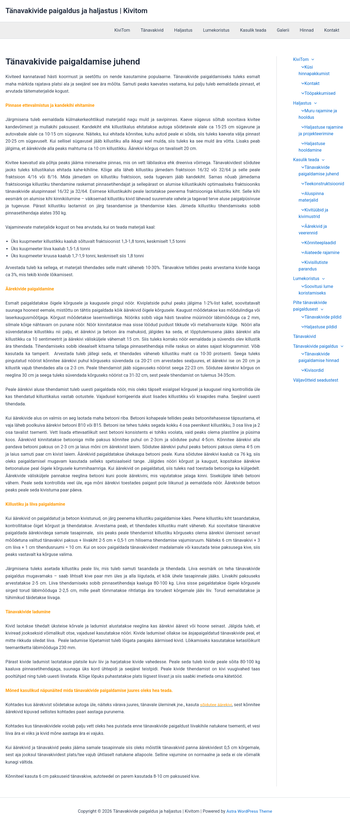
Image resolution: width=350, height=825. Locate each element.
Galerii (287, 30)
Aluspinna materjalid (321, 193)
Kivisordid (311, 364)
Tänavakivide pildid (320, 310)
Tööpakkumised (317, 93)
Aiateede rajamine (319, 246)
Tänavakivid (164, 30)
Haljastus (193, 30)
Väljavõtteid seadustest (316, 374)
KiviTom (136, 30)
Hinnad (309, 30)
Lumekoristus (224, 30)
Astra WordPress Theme (249, 811)
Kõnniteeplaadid (317, 236)
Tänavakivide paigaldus (318, 340)
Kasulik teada (259, 30)
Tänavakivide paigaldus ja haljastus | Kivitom (76, 11)
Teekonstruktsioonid (321, 184)
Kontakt (332, 30)
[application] (311, 59)
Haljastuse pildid (317, 320)
